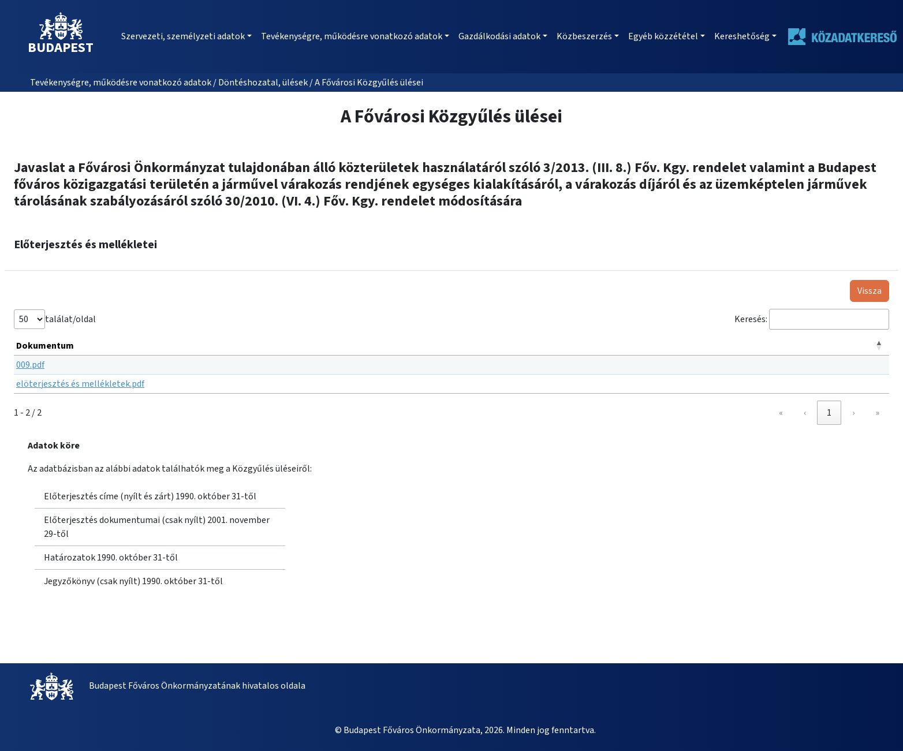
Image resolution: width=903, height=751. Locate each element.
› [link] (853, 412)
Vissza (869, 291)
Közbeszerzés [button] (584, 36)
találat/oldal (70, 319)
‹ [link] (805, 412)
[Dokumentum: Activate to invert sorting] (451, 346)
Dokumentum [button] (45, 345)
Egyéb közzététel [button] (663, 36)
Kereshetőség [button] (742, 36)
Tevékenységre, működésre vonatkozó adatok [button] (351, 36)
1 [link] (829, 412)
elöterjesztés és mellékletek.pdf (80, 384)
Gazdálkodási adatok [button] (499, 36)
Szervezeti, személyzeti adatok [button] (183, 36)
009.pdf (30, 364)
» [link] (877, 412)
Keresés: (750, 319)
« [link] (781, 412)
